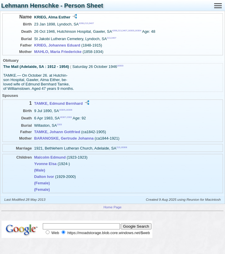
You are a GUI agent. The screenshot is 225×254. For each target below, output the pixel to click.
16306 (69, 109)
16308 (124, 147)
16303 (131, 30)
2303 (69, 117)
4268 (81, 23)
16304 (138, 30)
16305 (62, 109)
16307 (63, 117)
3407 (91, 23)
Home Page (112, 207)
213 (86, 23)
